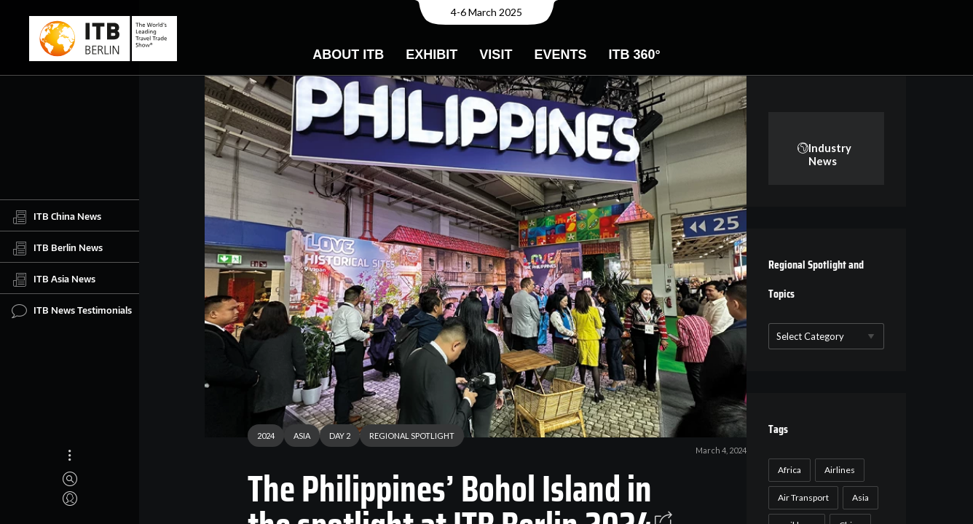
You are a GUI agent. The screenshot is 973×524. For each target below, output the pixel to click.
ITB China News (56, 217)
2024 (260, 437)
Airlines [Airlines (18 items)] (837, 469)
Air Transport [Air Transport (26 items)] (800, 497)
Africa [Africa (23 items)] (786, 469)
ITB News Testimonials (72, 311)
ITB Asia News (53, 279)
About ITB (348, 54)
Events (560, 54)
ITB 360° (634, 54)
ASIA (296, 437)
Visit (495, 54)
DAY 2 (334, 437)
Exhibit (431, 54)
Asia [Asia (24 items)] (857, 497)
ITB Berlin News (57, 248)
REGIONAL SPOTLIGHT (406, 437)
